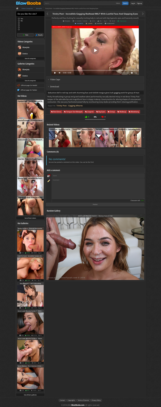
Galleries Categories (26, 63)
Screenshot (111, 23)
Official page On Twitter (29, 90)
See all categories (30, 58)
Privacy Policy (96, 400)
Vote (26, 35)
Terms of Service (83, 400)
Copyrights (71, 400)
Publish (95, 204)
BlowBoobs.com (77, 405)
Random (99, 23)
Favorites (80, 23)
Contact (62, 400)
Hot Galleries (23, 223)
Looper (90, 23)
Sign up (139, 3)
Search (125, 3)
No (22, 21)
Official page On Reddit (29, 85)
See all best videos (30, 218)
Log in (133, 3)
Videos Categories (25, 41)
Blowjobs (67, 21)
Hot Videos (22, 95)
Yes (22, 18)
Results (40, 35)
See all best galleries (30, 395)
